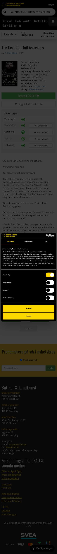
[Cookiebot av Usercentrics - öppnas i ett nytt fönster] (41, 235)
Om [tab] (46, 241)
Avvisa (28, 316)
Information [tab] (28, 241)
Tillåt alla (29, 308)
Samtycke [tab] (10, 241)
